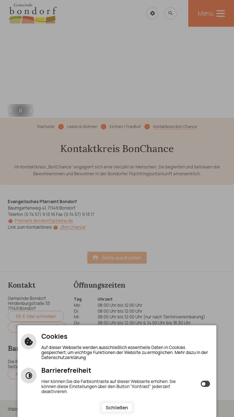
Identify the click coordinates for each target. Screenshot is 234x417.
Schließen (117, 407)
